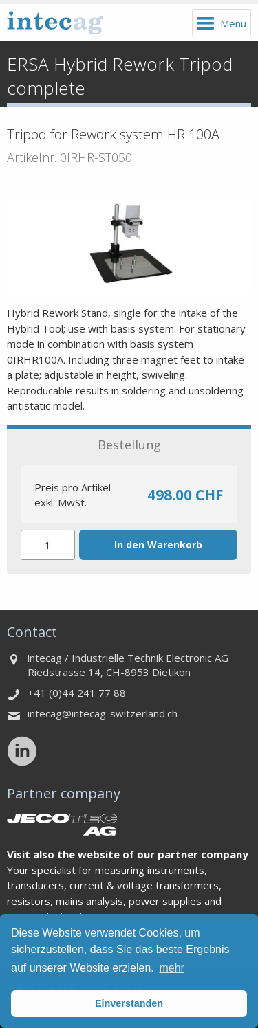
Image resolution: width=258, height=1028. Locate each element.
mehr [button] (171, 968)
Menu (233, 23)
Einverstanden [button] (129, 1003)
